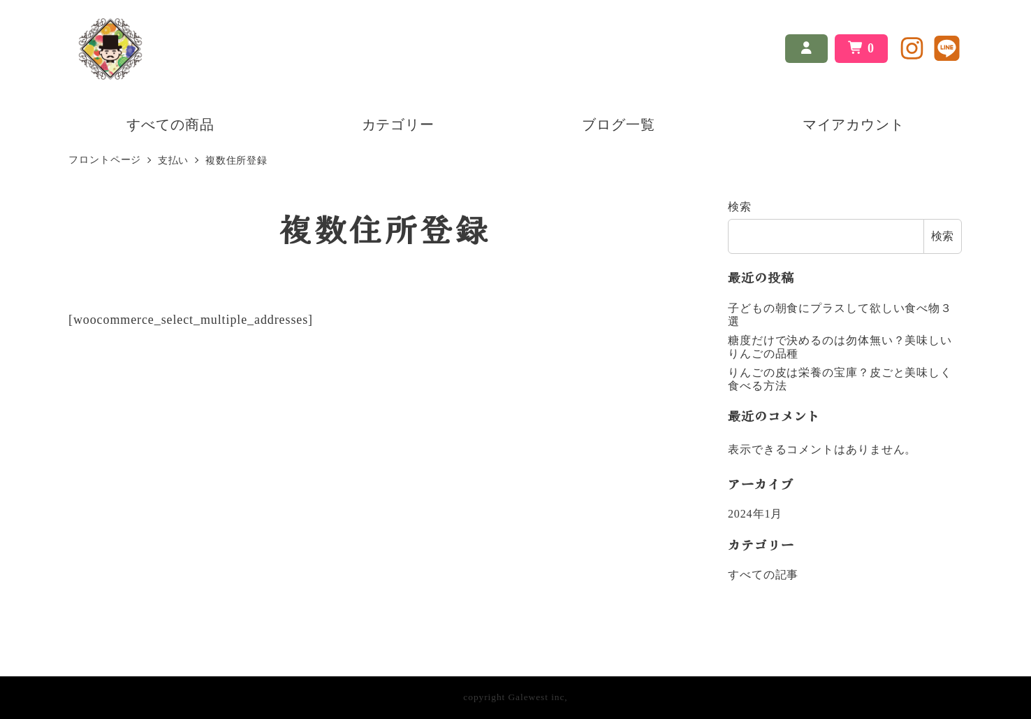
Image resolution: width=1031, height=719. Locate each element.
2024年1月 (755, 514)
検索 (740, 207)
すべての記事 (763, 575)
